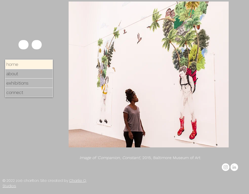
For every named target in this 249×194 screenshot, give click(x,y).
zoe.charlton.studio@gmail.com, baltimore (178, 165)
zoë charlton (27, 180)
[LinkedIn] (234, 167)
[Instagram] (225, 167)
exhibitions (17, 83)
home (12, 64)
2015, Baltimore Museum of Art (171, 157)
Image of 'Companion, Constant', (111, 157)
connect (14, 92)
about (12, 73)
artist (120, 165)
